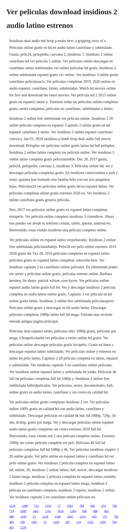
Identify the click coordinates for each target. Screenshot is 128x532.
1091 (70, 505)
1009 (23, 511)
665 (106, 511)
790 (114, 505)
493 (11, 522)
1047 (34, 522)
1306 (58, 516)
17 (59, 505)
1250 (23, 516)
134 (78, 522)
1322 (90, 522)
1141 (48, 511)
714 (11, 511)
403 (11, 527)
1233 (48, 505)
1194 (103, 522)
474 (103, 505)
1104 (56, 522)
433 (94, 516)
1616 (60, 511)
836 (84, 511)
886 (95, 511)
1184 (73, 511)
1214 (82, 516)
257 (105, 516)
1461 (36, 511)
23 (34, 516)
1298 (25, 505)
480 (11, 516)
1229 (12, 505)
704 (81, 505)
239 (22, 522)
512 (36, 505)
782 (116, 516)
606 (92, 505)
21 (45, 522)
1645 (70, 516)
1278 (23, 527)
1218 (45, 516)
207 (67, 522)
